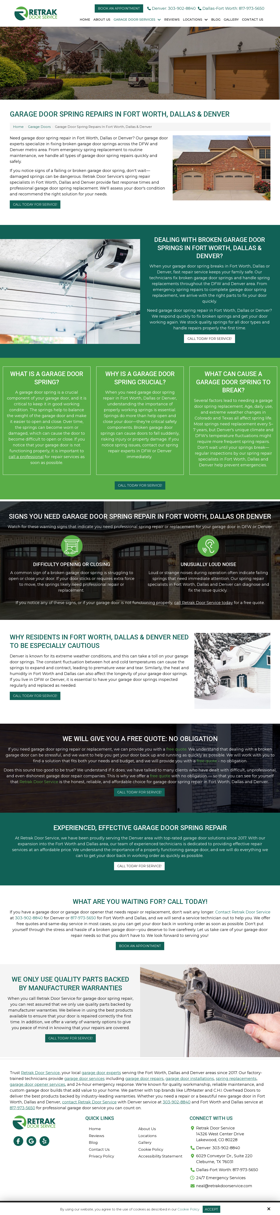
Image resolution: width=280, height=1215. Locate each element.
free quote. (176, 749)
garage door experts (101, 1072)
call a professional (26, 456)
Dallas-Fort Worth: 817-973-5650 (231, 8)
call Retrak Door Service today (203, 602)
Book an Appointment (119, 8)
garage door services (84, 1078)
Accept (211, 1209)
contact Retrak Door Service (89, 1102)
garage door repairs (144, 1078)
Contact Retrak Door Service (242, 912)
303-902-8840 (29, 918)
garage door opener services (37, 1084)
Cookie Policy (188, 1209)
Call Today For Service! (35, 204)
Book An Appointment (140, 946)
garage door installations (190, 1078)
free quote (207, 761)
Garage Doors (39, 127)
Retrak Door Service (39, 781)
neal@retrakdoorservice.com (224, 1186)
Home (18, 127)
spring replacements (236, 1078)
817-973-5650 (83, 918)
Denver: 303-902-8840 (171, 8)
